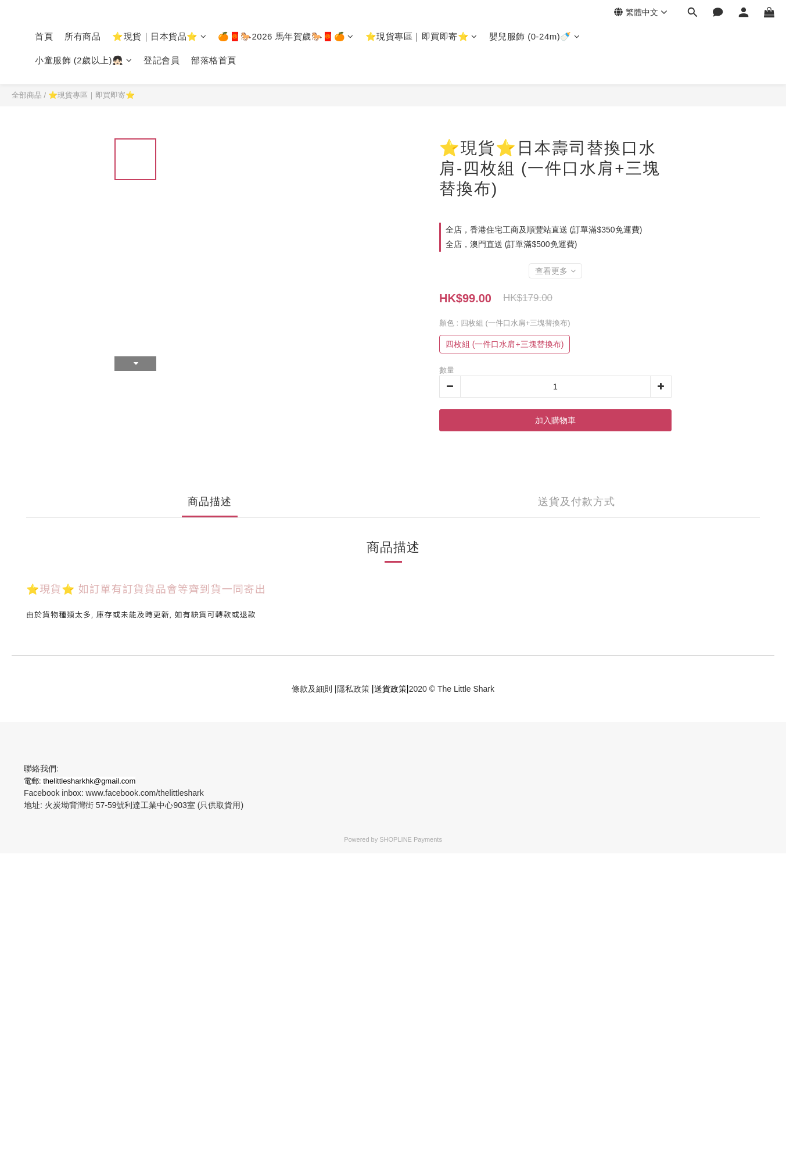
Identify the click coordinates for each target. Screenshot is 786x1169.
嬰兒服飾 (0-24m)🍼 (534, 36)
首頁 (44, 36)
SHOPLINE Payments (410, 839)
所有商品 (82, 36)
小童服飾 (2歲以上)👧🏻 (83, 60)
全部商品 (27, 95)
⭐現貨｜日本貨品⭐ (159, 36)
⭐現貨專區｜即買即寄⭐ (421, 36)
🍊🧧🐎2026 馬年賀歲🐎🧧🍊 (286, 36)
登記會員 (161, 60)
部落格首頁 (213, 60)
